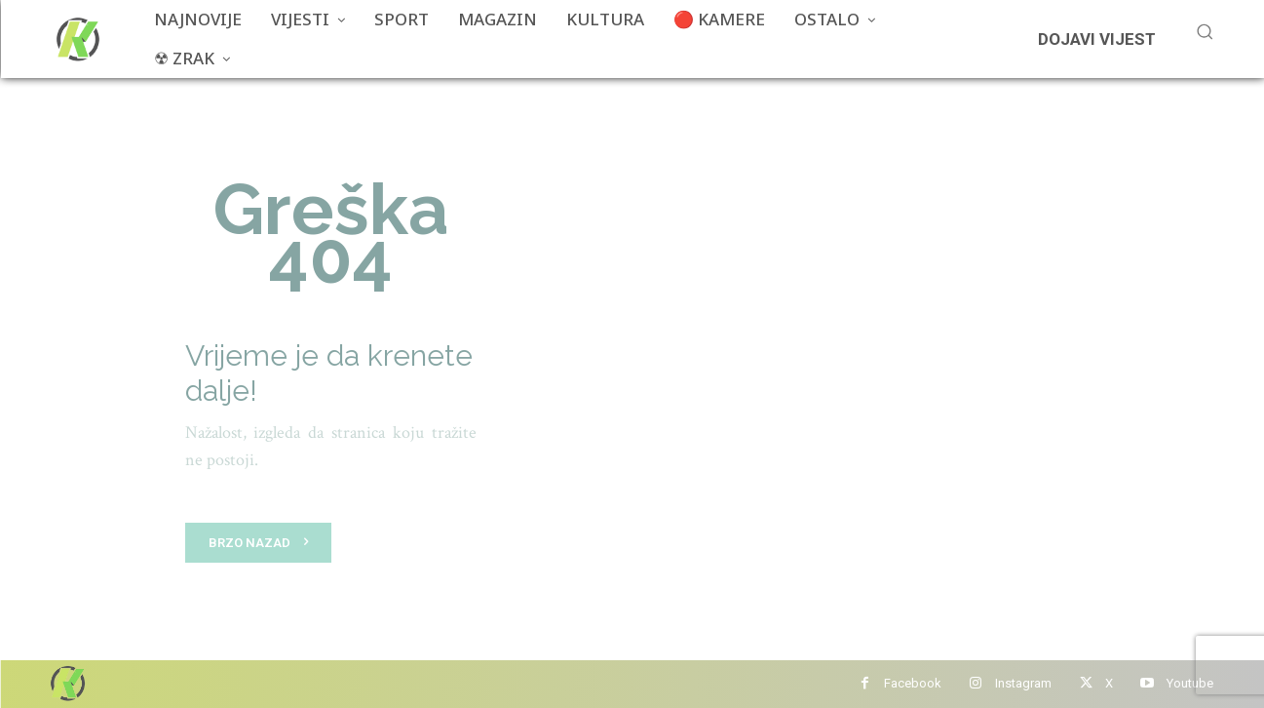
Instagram (1023, 683)
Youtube (1190, 683)
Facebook (912, 683)
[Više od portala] (76, 39)
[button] (1204, 31)
